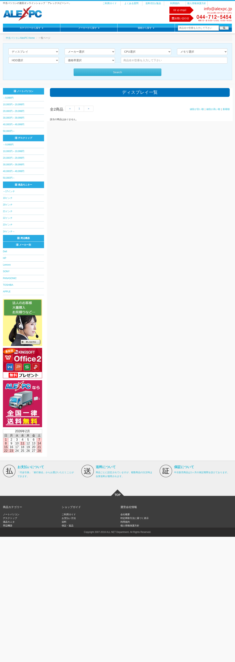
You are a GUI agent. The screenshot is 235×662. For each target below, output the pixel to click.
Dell (5, 251)
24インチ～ (9, 231)
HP (4, 258)
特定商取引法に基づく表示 (134, 518)
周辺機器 (23, 238)
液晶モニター (23, 184)
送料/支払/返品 (153, 3)
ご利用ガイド (110, 3)
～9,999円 (8, 97)
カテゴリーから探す (31, 28)
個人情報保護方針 (196, 3)
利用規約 (175, 3)
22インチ (8, 218)
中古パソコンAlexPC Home (20, 38)
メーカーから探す (88, 28)
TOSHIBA (8, 285)
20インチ (8, 204)
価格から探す (146, 28)
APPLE (7, 291)
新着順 (226, 109)
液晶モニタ (9, 522)
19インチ (8, 198)
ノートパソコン (23, 91)
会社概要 (125, 514)
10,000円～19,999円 (13, 104)
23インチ (8, 224)
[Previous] (70, 109)
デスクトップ (23, 138)
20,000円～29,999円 (13, 111)
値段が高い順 (213, 109)
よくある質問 (131, 3)
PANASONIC (10, 278)
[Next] (88, 109)
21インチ (8, 211)
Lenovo (7, 264)
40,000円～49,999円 (13, 124)
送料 (64, 522)
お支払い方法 (69, 518)
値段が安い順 (197, 109)
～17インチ (9, 191)
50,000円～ (9, 131)
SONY (6, 271)
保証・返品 (67, 525)
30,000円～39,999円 (13, 117)
